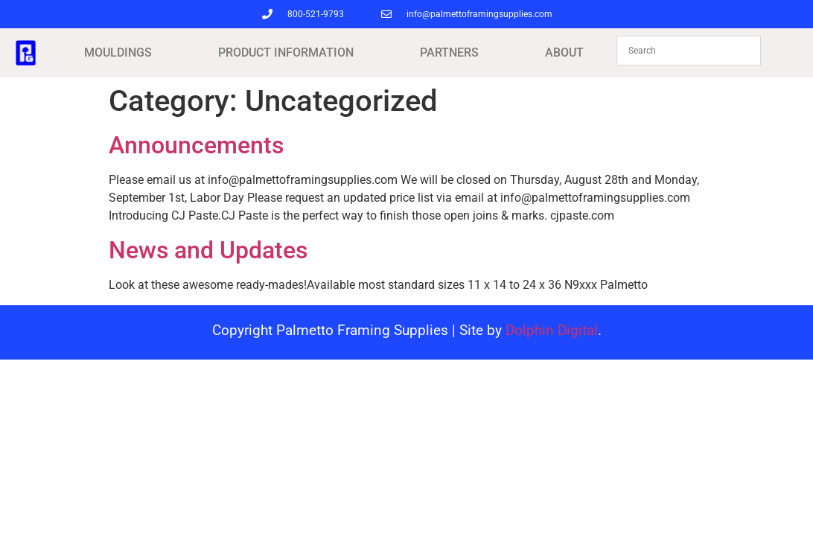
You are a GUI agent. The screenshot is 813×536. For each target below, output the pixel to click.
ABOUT (564, 52)
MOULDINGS (118, 52)
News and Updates (208, 250)
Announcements (196, 145)
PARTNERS (449, 52)
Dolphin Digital (552, 330)
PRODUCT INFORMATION (286, 52)
